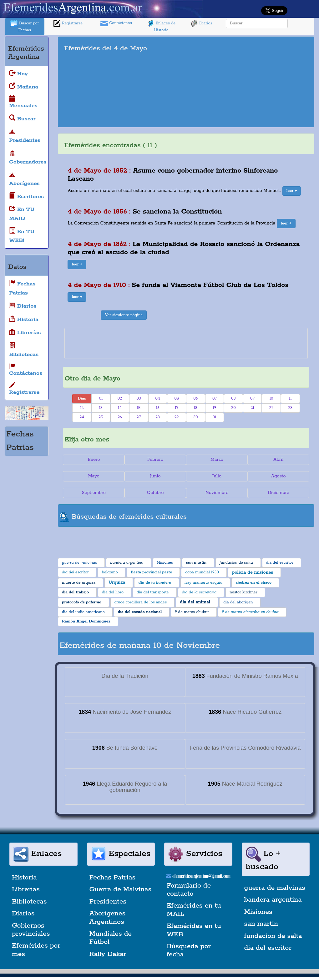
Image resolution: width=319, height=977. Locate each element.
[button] (291, 191)
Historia (24, 877)
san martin (261, 923)
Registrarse (68, 23)
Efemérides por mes (36, 949)
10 (271, 398)
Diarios (201, 23)
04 (157, 398)
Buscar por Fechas (24, 26)
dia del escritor (267, 948)
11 (290, 398)
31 (214, 417)
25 (101, 417)
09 (252, 398)
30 (195, 417)
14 (120, 407)
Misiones (258, 912)
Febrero (155, 459)
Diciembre (278, 493)
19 (214, 407)
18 (195, 407)
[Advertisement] (255, 82)
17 (176, 407)
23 (290, 407)
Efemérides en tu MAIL (194, 909)
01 (101, 398)
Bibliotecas (29, 901)
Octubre (155, 493)
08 (233, 398)
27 (139, 417)
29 (177, 417)
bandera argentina (273, 899)
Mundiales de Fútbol (110, 937)
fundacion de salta (273, 936)
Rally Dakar (107, 954)
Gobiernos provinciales (31, 929)
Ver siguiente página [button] (124, 315)
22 (271, 407)
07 (214, 398)
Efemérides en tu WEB (194, 930)
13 (101, 407)
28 (157, 417)
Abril (278, 459)
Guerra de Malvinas (120, 889)
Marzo (216, 459)
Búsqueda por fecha (189, 950)
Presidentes (108, 901)
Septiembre (94, 493)
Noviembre (216, 493)
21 (252, 407)
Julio (216, 476)
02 (120, 398)
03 (138, 398)
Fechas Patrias (112, 877)
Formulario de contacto (189, 889)
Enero (94, 459)
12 (82, 407)
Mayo (93, 476)
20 (233, 407)
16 (158, 407)
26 (120, 417)
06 (195, 398)
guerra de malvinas (274, 888)
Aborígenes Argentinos (107, 917)
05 (176, 398)
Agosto (278, 476)
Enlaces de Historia (161, 26)
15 (138, 407)
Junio (155, 476)
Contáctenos (116, 23)
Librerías (26, 889)
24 (82, 417)
